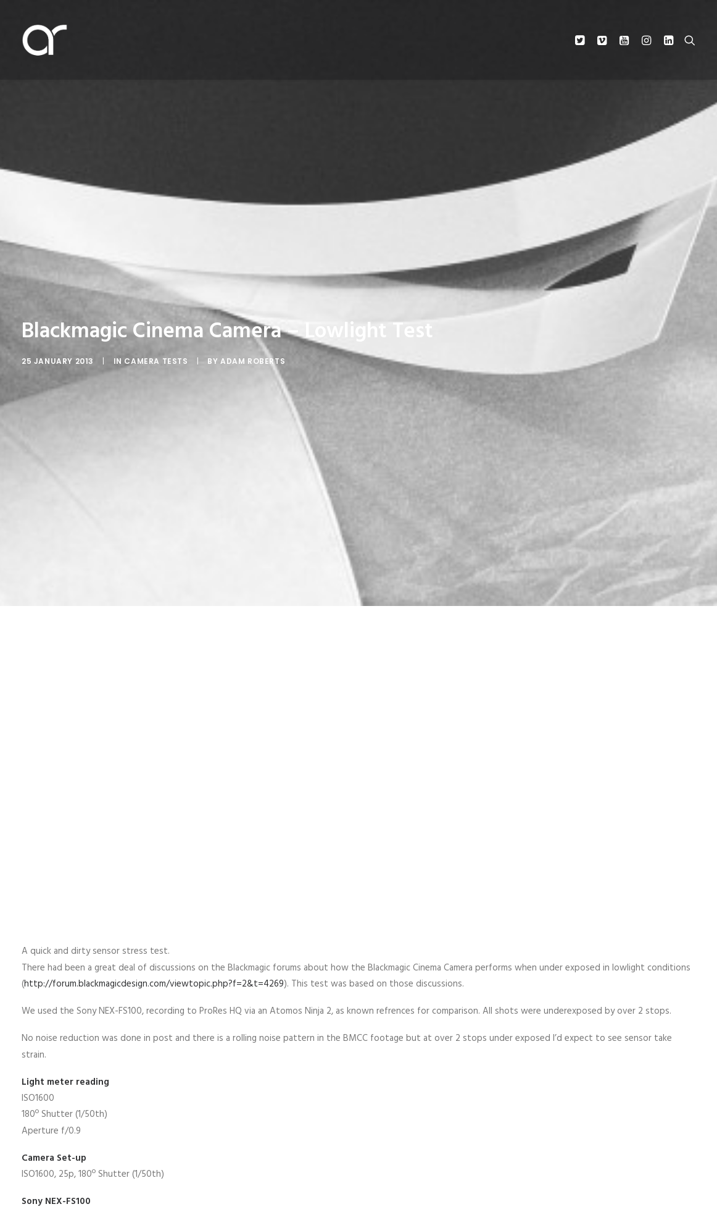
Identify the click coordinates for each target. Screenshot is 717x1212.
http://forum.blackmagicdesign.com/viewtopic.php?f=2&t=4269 (154, 984)
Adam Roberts (252, 361)
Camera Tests (156, 361)
